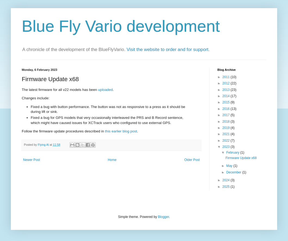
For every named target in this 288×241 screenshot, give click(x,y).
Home (112, 160)
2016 (227, 109)
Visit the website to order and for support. (168, 49)
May (229, 166)
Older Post (192, 160)
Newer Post (31, 160)
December (234, 172)
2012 (227, 83)
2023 (227, 147)
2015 (227, 102)
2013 (227, 90)
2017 (227, 115)
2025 (227, 187)
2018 (227, 121)
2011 (227, 77)
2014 (227, 96)
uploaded (105, 90)
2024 (227, 180)
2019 (227, 128)
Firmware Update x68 (241, 158)
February (233, 152)
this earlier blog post (121, 131)
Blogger (163, 217)
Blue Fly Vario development (121, 26)
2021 (227, 134)
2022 (227, 140)
